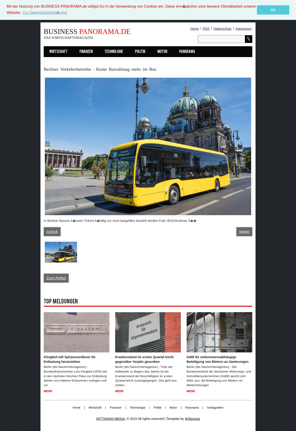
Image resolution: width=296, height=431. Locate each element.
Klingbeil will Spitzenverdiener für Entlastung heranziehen (70, 359)
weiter (244, 231)
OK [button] (273, 10)
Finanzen (86, 51)
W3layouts (192, 418)
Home (194, 28)
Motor (162, 51)
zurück (52, 231)
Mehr (48, 391)
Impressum (244, 28)
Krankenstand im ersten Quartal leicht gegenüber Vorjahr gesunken (144, 359)
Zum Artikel (56, 278)
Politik (140, 51)
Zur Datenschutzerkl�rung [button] (45, 13)
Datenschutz (223, 28)
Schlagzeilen (215, 407)
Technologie (114, 51)
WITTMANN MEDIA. (111, 418)
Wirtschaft (58, 51)
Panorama (187, 51)
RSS (206, 28)
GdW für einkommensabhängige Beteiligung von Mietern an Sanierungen (218, 359)
